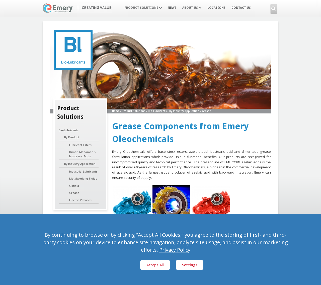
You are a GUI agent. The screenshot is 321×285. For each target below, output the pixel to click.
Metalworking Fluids (83, 178)
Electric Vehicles (80, 200)
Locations (216, 8)
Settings (189, 264)
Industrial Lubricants (83, 171)
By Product (71, 137)
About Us (191, 8)
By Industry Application (80, 164)
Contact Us (241, 8)
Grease (74, 193)
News (172, 8)
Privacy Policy (174, 249)
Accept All (155, 264)
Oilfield (74, 186)
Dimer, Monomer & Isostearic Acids (82, 154)
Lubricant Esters (80, 145)
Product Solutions (143, 8)
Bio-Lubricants (68, 130)
